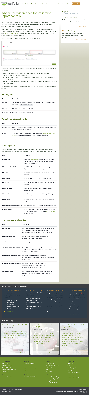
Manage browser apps (74, 377)
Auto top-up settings (74, 372)
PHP (25, 371)
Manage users (72, 375)
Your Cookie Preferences (53, 383)
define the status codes (11, 33)
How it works (49, 3)
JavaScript (38, 369)
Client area (85, 3)
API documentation (29, 363)
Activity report (72, 368)
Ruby (28, 371)
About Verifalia (50, 363)
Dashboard (71, 363)
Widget (35, 3)
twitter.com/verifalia (20, 286)
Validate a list (71, 366)
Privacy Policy (50, 381)
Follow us (49, 371)
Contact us (49, 367)
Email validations (16, 19)
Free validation (57, 3)
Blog (68, 3)
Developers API (6, 367)
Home (4, 19)
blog (11, 321)
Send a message (82, 40)
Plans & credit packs (30, 376)
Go (28, 369)
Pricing (63, 3)
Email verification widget (9, 369)
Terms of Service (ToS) (52, 377)
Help (9, 19)
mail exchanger (34, 159)
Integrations (42, 3)
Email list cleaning (25, 3)
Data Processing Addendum (54, 379)
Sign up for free (76, 3)
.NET (25, 369)
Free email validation (8, 377)
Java (32, 369)
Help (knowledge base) (52, 365)
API (31, 3)
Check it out (9, 311)
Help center (83, 26)
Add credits (71, 370)
